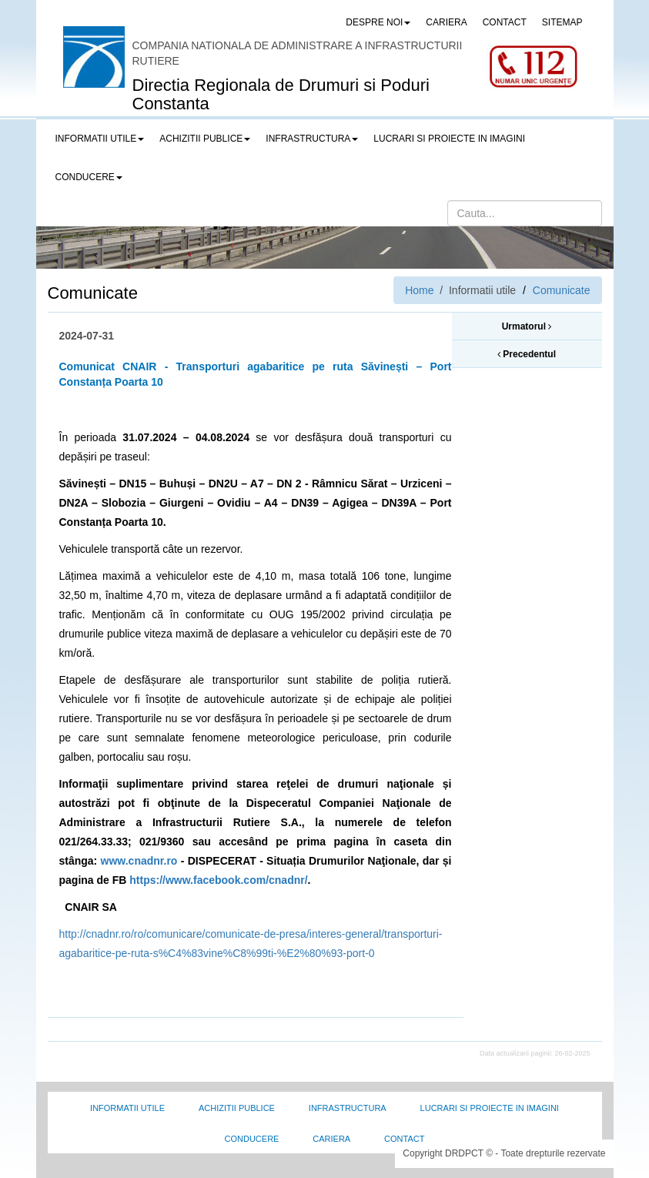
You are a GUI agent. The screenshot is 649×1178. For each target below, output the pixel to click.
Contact (404, 1138)
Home (419, 290)
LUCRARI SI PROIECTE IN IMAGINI (449, 138)
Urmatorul (527, 326)
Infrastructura (347, 1108)
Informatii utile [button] (100, 138)
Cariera (331, 1138)
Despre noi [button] (378, 22)
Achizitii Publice (237, 1108)
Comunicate (561, 290)
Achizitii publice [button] (204, 138)
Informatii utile (127, 1108)
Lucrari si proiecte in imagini (489, 1108)
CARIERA (446, 22)
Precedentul (526, 354)
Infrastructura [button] (312, 138)
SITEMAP (562, 22)
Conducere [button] (88, 177)
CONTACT (505, 22)
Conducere (252, 1138)
